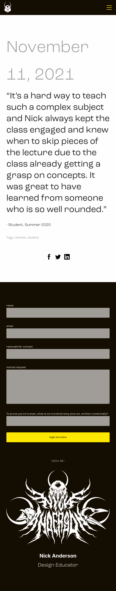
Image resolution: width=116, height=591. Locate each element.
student (33, 237)
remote (20, 237)
